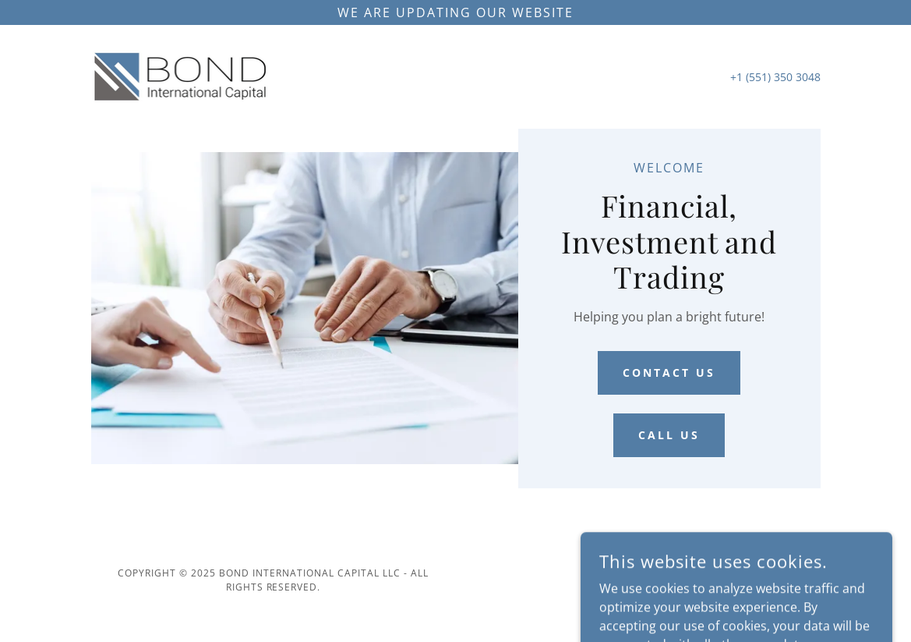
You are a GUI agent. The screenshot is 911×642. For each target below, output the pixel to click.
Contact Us (669, 372)
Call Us (669, 434)
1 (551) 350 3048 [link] (778, 76)
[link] (181, 75)
